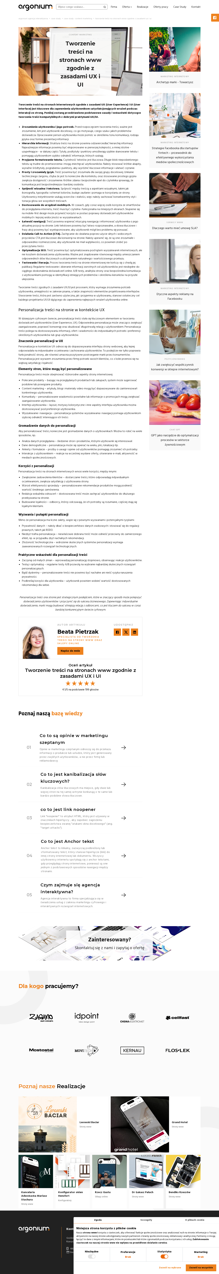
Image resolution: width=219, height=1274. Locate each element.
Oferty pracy (160, 7)
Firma (114, 7)
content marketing (80, 34)
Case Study (179, 7)
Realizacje (142, 7)
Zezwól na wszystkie (201, 1267)
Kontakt (196, 7)
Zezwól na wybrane (170, 1267)
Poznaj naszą (50, 713)
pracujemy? (48, 986)
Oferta (127, 7)
